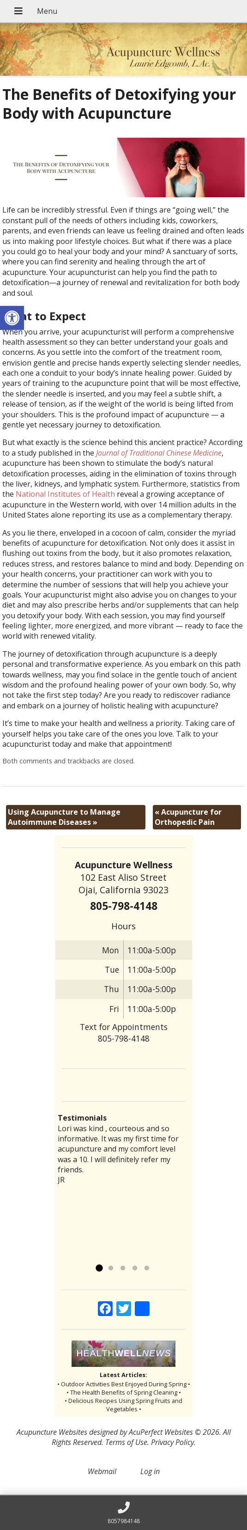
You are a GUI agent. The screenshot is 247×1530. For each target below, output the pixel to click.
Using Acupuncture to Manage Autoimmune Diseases (64, 817)
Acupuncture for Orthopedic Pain (188, 817)
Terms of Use (126, 1442)
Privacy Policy (172, 1442)
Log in (150, 1471)
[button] (12, 318)
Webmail (102, 1471)
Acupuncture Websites (52, 1432)
